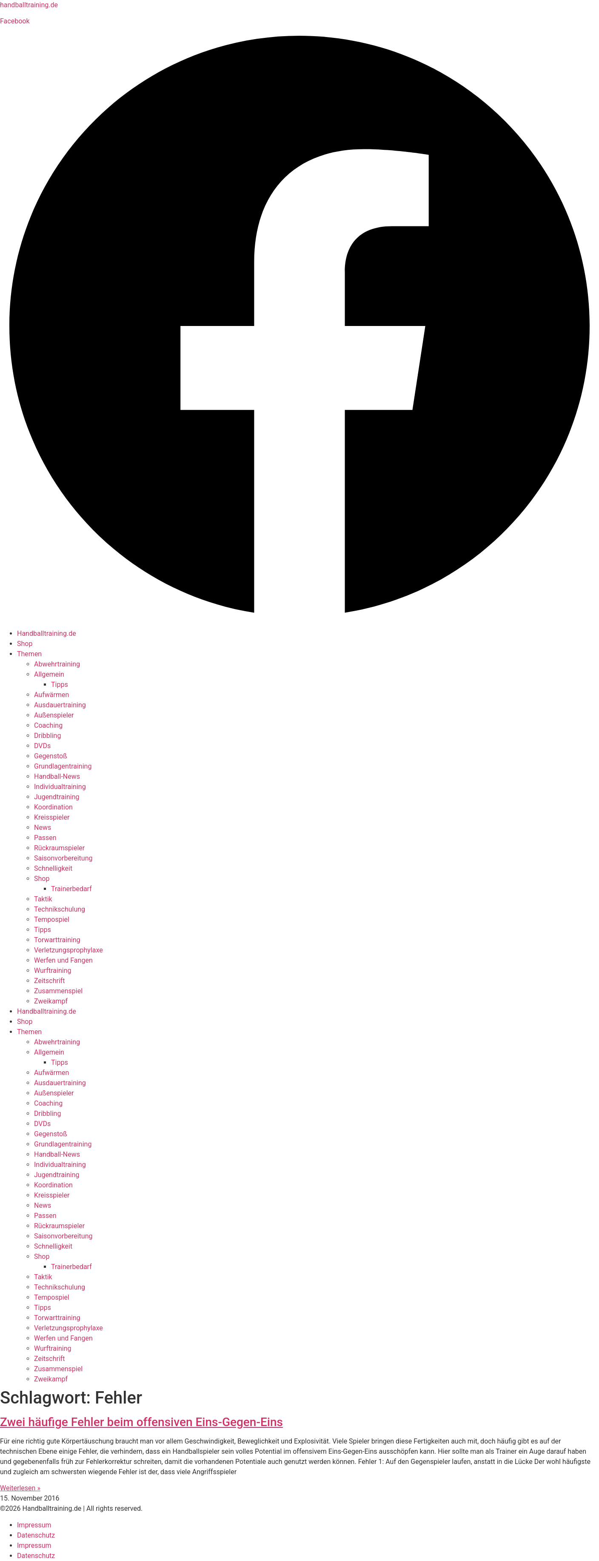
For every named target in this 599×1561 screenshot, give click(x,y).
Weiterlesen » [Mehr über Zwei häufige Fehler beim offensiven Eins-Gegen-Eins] (20, 1488)
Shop (24, 644)
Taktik (43, 899)
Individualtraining (60, 787)
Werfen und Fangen (63, 960)
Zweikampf (51, 1001)
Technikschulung (59, 909)
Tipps (59, 684)
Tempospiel (51, 919)
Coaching (48, 725)
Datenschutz (36, 1535)
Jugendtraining (56, 797)
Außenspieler (54, 715)
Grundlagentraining (62, 766)
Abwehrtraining (57, 664)
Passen (45, 838)
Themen (29, 654)
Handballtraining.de (46, 633)
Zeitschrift (49, 981)
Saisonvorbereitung (63, 858)
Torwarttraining (57, 940)
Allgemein (49, 674)
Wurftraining (52, 970)
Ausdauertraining (60, 705)
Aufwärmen (51, 695)
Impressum (34, 1525)
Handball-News (57, 776)
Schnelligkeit (53, 868)
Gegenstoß (50, 756)
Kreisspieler (51, 817)
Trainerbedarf (71, 889)
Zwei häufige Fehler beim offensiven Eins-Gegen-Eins (141, 1422)
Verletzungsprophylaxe (68, 950)
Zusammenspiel (58, 991)
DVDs (42, 746)
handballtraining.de (29, 5)
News (42, 827)
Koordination (53, 807)
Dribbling (47, 736)
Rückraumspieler (59, 848)
